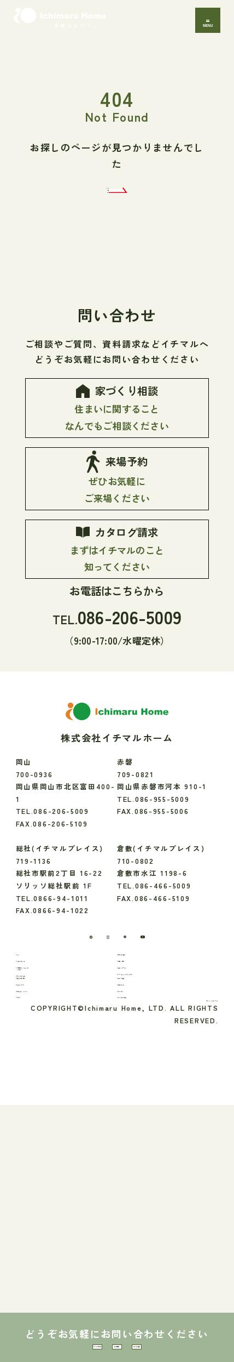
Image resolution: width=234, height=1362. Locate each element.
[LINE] (131, 1074)
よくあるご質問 (152, 1233)
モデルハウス (47, 1199)
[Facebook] (62, 1074)
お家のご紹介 (148, 1106)
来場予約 (117, 1332)
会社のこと (144, 1199)
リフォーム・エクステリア (171, 1157)
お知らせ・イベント (58, 1216)
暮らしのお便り (51, 1182)
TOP (32, 1106)
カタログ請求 (192, 1332)
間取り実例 (144, 1182)
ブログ (35, 1233)
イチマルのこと (51, 1123)
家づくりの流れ (51, 1169)
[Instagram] (96, 1074)
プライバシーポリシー (178, 1252)
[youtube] (168, 1074)
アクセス (140, 1216)
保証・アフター (152, 1140)
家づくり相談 (42, 1332)
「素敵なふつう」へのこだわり (62, 1146)
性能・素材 (144, 1123)
